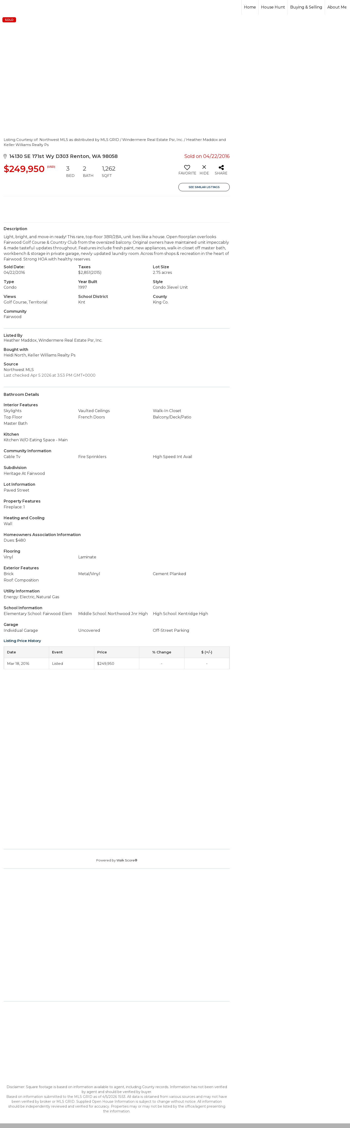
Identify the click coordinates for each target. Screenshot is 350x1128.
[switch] (187, 172)
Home (250, 7)
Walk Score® (126, 860)
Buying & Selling (306, 7)
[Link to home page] (22, 7)
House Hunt (273, 7)
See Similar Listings (204, 187)
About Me (337, 7)
